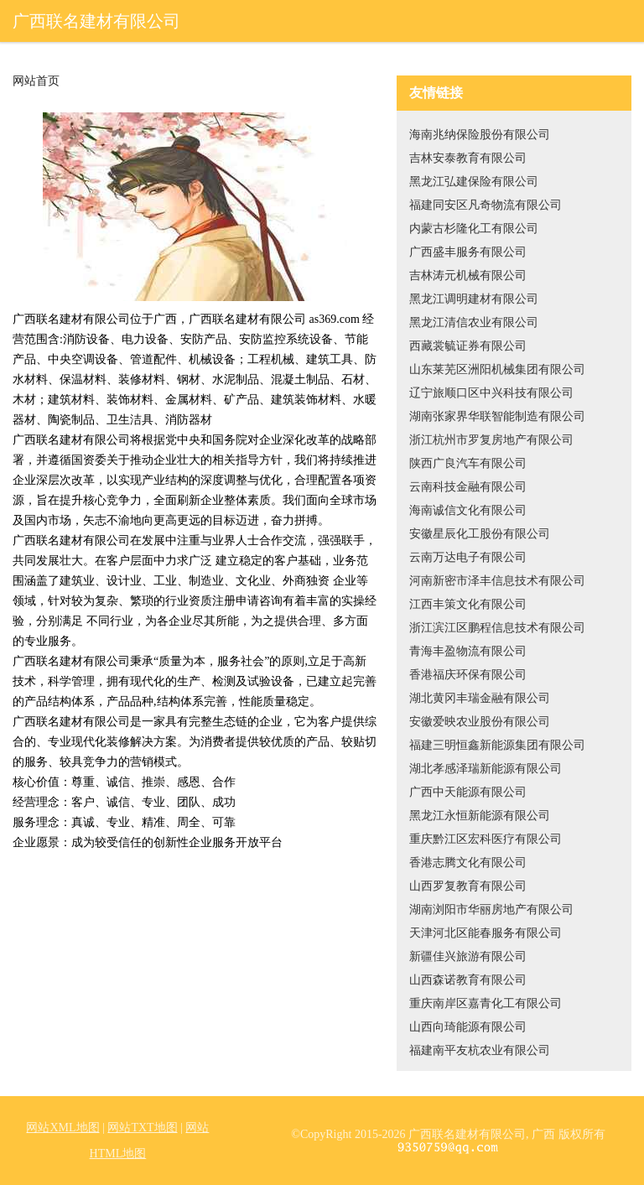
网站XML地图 (62, 1127)
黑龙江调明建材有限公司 (473, 299)
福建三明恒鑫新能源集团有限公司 (497, 745)
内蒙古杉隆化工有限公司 (473, 228)
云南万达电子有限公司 (468, 557)
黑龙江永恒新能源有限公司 (479, 815)
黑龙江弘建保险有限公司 (473, 181)
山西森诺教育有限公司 (468, 980)
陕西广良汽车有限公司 (468, 463)
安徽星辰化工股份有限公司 (479, 534)
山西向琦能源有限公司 (468, 1027)
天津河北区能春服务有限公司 (485, 933)
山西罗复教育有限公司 (468, 886)
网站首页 (36, 81)
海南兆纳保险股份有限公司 (479, 134)
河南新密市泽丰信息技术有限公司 (497, 580)
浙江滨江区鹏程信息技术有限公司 (497, 627)
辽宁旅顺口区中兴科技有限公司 (491, 393)
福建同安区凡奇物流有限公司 (485, 205)
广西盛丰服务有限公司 (468, 252)
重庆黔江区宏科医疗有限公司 (485, 839)
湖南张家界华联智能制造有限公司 (497, 416)
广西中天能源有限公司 (468, 792)
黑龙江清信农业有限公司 (473, 322)
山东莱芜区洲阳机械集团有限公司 (497, 369)
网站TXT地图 (142, 1127)
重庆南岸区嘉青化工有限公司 (485, 1003)
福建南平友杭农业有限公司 (479, 1050)
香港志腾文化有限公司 (468, 862)
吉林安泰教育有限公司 (468, 158)
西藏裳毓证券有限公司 (468, 346)
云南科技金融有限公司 (468, 487)
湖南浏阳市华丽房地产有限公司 (491, 909)
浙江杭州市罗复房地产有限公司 (491, 440)
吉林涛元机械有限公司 (468, 275)
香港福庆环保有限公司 (468, 674)
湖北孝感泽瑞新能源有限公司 (485, 768)
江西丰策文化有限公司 (468, 604)
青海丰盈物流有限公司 (468, 651)
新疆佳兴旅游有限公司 (468, 956)
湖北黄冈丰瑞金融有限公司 (479, 698)
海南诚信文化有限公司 (468, 510)
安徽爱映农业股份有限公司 (479, 721)
